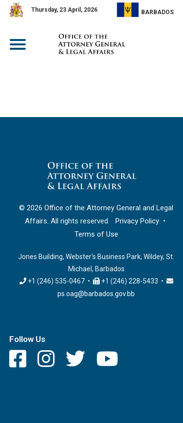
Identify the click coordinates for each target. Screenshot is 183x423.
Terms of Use (96, 234)
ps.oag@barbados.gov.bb (96, 294)
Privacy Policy (137, 221)
